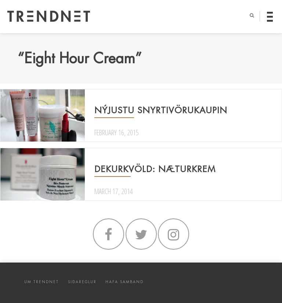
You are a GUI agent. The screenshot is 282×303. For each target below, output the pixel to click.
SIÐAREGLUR (82, 281)
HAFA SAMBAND (124, 281)
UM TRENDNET (41, 281)
